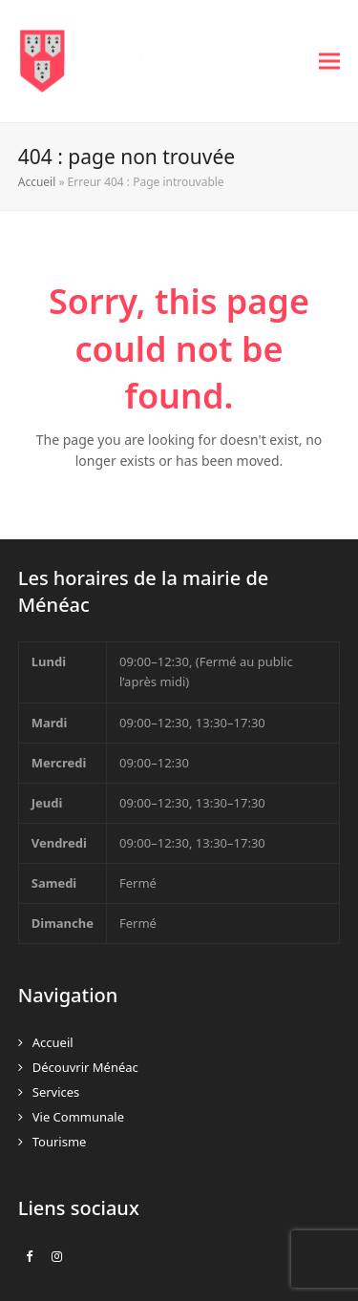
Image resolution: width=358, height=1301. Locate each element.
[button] (329, 61)
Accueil (37, 182)
